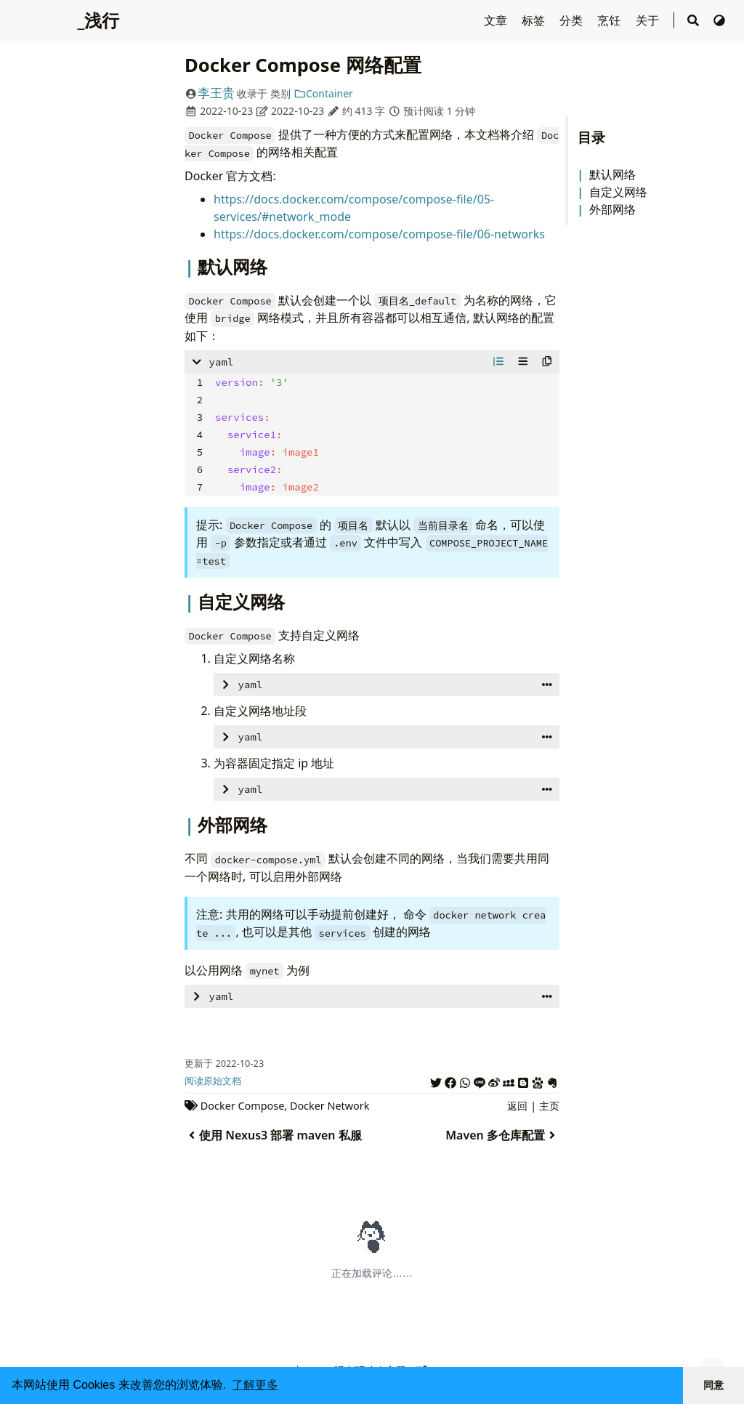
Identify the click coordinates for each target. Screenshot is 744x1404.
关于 (649, 20)
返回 (517, 1106)
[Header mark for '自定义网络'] (191, 601)
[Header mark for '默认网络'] (191, 266)
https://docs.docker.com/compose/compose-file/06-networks (379, 234)
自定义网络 (618, 192)
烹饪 (610, 20)
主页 (549, 1106)
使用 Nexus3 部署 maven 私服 (273, 1135)
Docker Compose (242, 1106)
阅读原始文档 (213, 1080)
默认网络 (612, 174)
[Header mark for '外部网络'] (191, 824)
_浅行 (98, 20)
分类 (572, 20)
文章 (497, 20)
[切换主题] (719, 20)
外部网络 (612, 209)
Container (323, 93)
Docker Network (330, 1106)
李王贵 (216, 92)
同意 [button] (713, 1385)
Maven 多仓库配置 (502, 1135)
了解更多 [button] (255, 1385)
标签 (535, 20)
